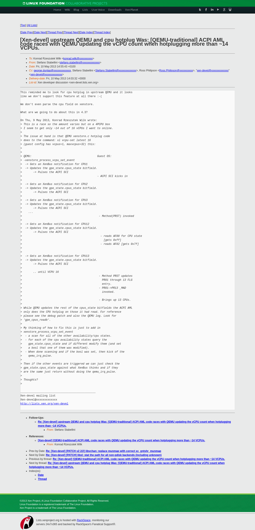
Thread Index (102, 32)
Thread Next (71, 32)
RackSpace (83, 520)
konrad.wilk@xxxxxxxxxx (77, 58)
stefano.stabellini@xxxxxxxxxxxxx (80, 62)
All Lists (31, 25)
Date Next (40, 32)
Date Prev (27, 32)
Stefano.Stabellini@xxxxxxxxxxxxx (115, 70)
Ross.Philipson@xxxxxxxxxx (176, 70)
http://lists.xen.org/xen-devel (44, 404)
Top (23, 25)
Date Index (86, 32)
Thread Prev (55, 32)
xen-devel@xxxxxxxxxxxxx (213, 70)
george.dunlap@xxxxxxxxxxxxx (52, 70)
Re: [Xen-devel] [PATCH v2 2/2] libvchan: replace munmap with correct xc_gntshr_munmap (103, 451)
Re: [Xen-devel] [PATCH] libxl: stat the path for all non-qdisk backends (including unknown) (104, 455)
